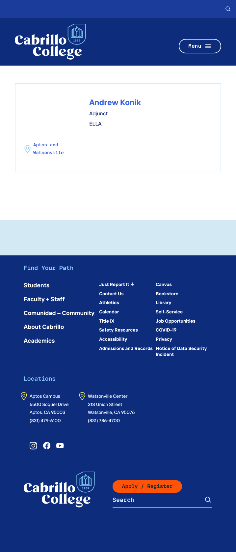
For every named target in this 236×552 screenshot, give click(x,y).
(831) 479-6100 (45, 420)
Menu (200, 46)
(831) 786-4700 (104, 420)
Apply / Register (147, 486)
